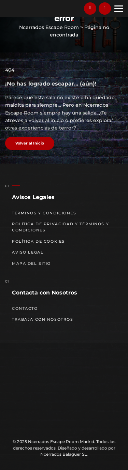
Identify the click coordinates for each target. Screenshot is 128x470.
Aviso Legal (27, 252)
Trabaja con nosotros (42, 319)
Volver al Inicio (29, 143)
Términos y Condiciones (44, 213)
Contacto (25, 308)
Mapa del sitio (31, 263)
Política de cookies (38, 241)
